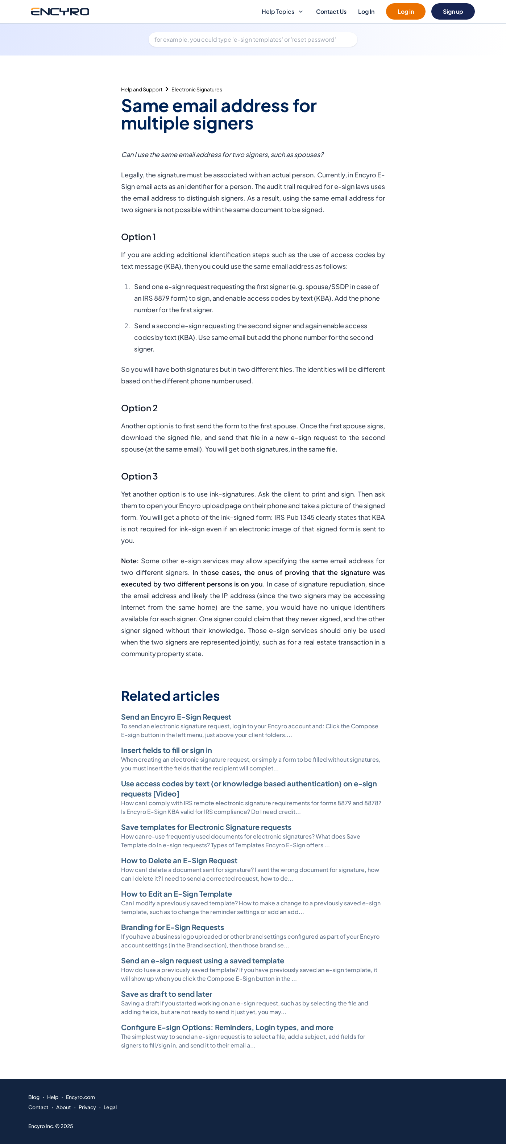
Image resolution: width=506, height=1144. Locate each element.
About (63, 1107)
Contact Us (331, 11)
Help (52, 1097)
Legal (110, 1107)
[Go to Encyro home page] (60, 11)
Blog (34, 1097)
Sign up (453, 11)
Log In (366, 11)
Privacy (87, 1107)
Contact (38, 1107)
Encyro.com (80, 1097)
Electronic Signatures (196, 89)
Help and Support (141, 89)
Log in (406, 11)
